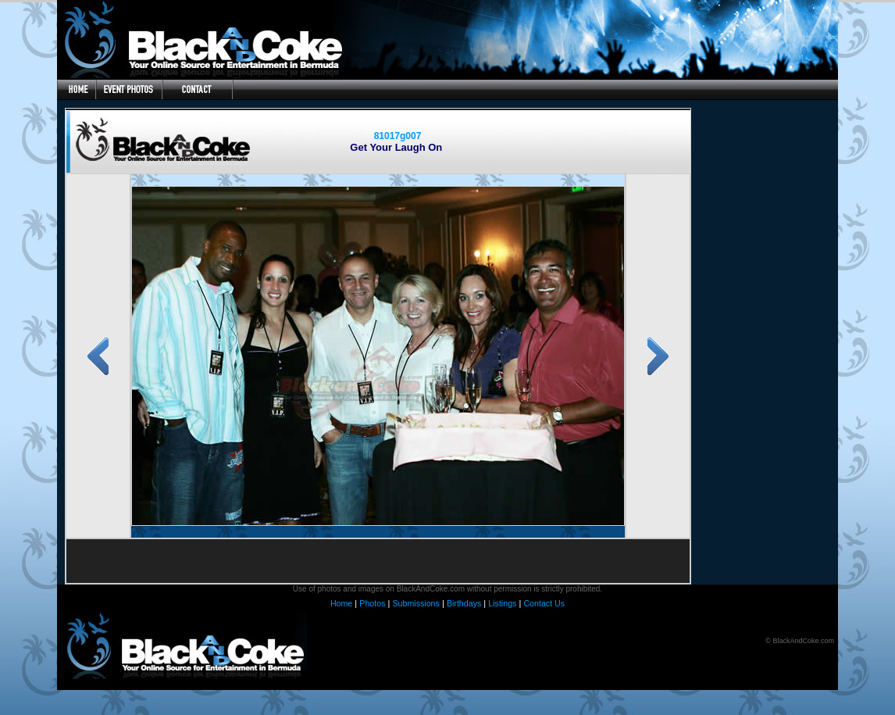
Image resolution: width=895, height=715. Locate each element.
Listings (502, 603)
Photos (372, 603)
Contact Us (544, 603)
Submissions (415, 603)
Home (341, 603)
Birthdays (464, 603)
